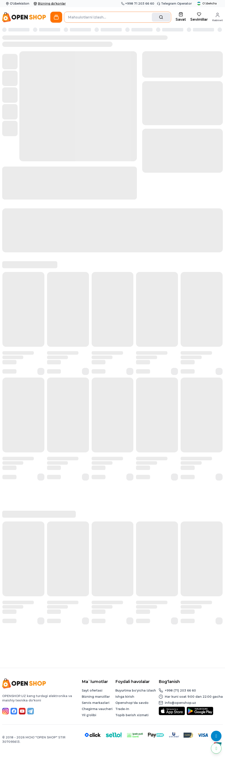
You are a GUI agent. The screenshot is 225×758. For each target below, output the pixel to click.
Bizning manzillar (96, 697)
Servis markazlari (95, 703)
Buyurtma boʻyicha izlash (135, 690)
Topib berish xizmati (132, 715)
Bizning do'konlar (50, 4)
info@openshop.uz (180, 703)
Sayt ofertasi (92, 690)
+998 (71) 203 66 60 (180, 690)
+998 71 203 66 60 (137, 4)
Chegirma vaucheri (97, 709)
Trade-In (122, 709)
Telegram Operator (174, 4)
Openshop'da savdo (132, 703)
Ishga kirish (124, 697)
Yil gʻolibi (89, 715)
